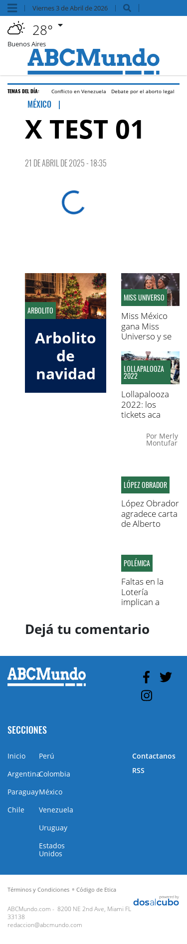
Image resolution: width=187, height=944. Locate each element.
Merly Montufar (162, 439)
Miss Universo (144, 297)
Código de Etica (96, 889)
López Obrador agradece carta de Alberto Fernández (150, 518)
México (50, 791)
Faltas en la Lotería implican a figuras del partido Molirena (142, 607)
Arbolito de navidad (65, 355)
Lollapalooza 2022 (144, 372)
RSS (138, 770)
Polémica (137, 563)
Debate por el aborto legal (143, 91)
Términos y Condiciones (38, 889)
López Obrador (145, 484)
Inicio (16, 756)
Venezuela (56, 809)
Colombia (54, 774)
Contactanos (154, 756)
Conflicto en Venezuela (78, 91)
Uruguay (53, 827)
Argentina (23, 774)
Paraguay (22, 791)
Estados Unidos (52, 849)
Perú (46, 756)
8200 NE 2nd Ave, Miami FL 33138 (69, 913)
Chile (15, 809)
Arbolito (40, 310)
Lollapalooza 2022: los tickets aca (145, 404)
